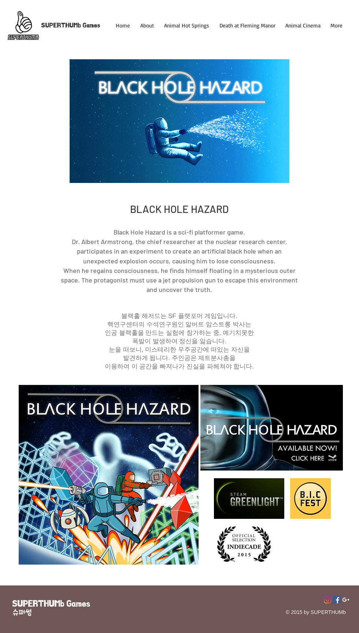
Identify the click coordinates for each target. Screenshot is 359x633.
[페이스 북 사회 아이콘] (336, 599)
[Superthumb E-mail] (345, 599)
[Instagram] (327, 599)
